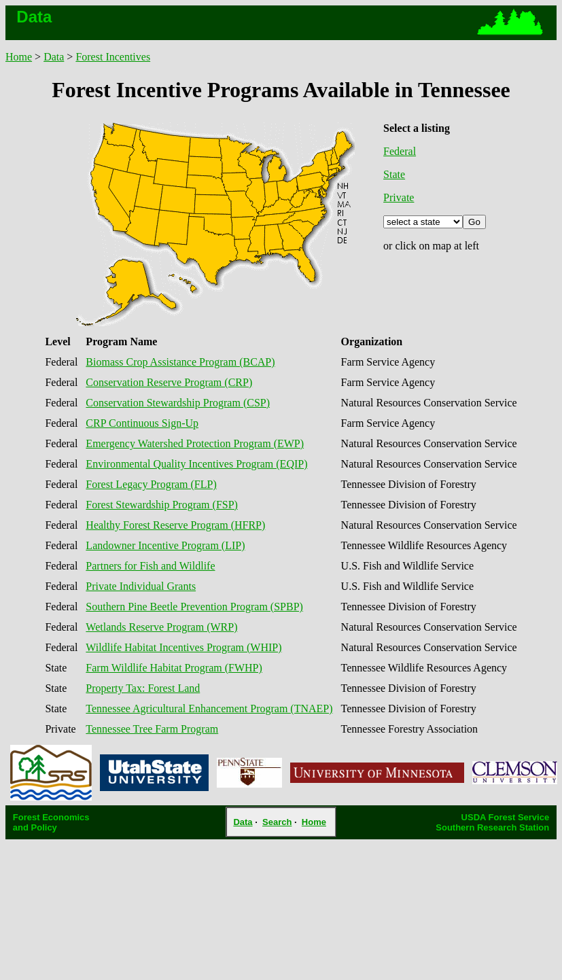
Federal (399, 151)
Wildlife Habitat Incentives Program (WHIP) (183, 647)
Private (398, 197)
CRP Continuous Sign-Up (142, 423)
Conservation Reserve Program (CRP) (169, 382)
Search (277, 822)
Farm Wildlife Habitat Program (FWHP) (174, 667)
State (394, 174)
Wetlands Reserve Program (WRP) (161, 627)
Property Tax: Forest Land (143, 688)
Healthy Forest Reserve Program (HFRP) (175, 525)
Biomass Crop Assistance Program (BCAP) (180, 362)
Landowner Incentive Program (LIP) (165, 545)
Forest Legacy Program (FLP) (151, 484)
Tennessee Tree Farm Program (152, 729)
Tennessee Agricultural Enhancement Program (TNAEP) (209, 708)
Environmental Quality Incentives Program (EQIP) (196, 464)
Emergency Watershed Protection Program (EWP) (195, 443)
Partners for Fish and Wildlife (150, 566)
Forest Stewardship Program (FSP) (162, 504)
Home (18, 57)
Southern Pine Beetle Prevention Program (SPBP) (194, 606)
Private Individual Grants (141, 586)
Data (53, 57)
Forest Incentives (112, 57)
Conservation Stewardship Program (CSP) (178, 402)
